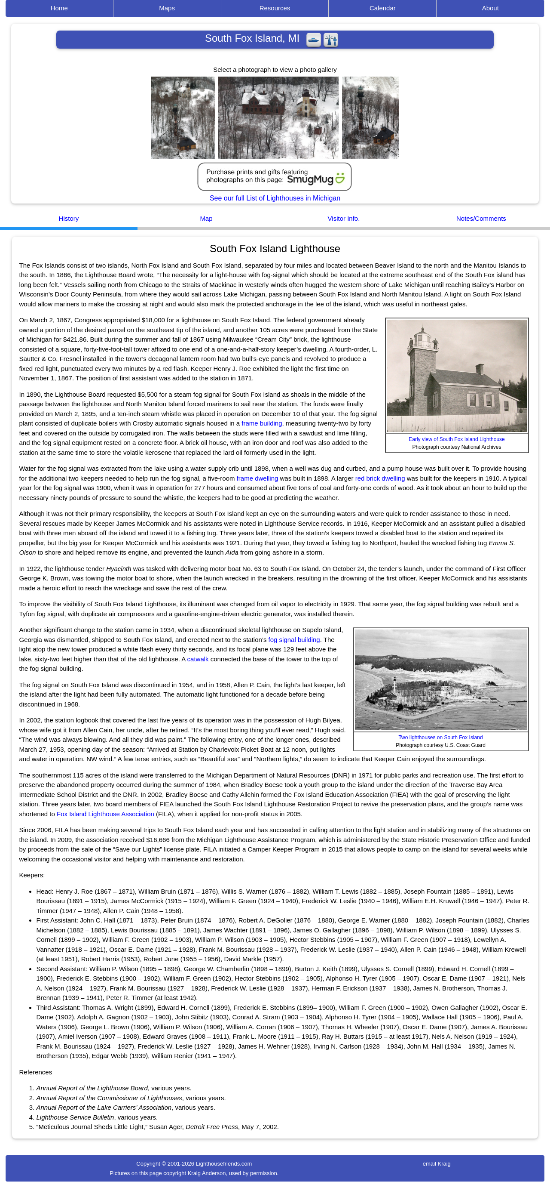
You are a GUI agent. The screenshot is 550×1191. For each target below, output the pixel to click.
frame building (261, 423)
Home (59, 8)
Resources (275, 8)
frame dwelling (257, 478)
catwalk (198, 659)
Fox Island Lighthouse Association (105, 814)
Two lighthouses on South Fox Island (440, 737)
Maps (167, 8)
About (490, 8)
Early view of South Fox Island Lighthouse (456, 439)
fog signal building (294, 639)
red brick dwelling (380, 478)
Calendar (383, 8)
